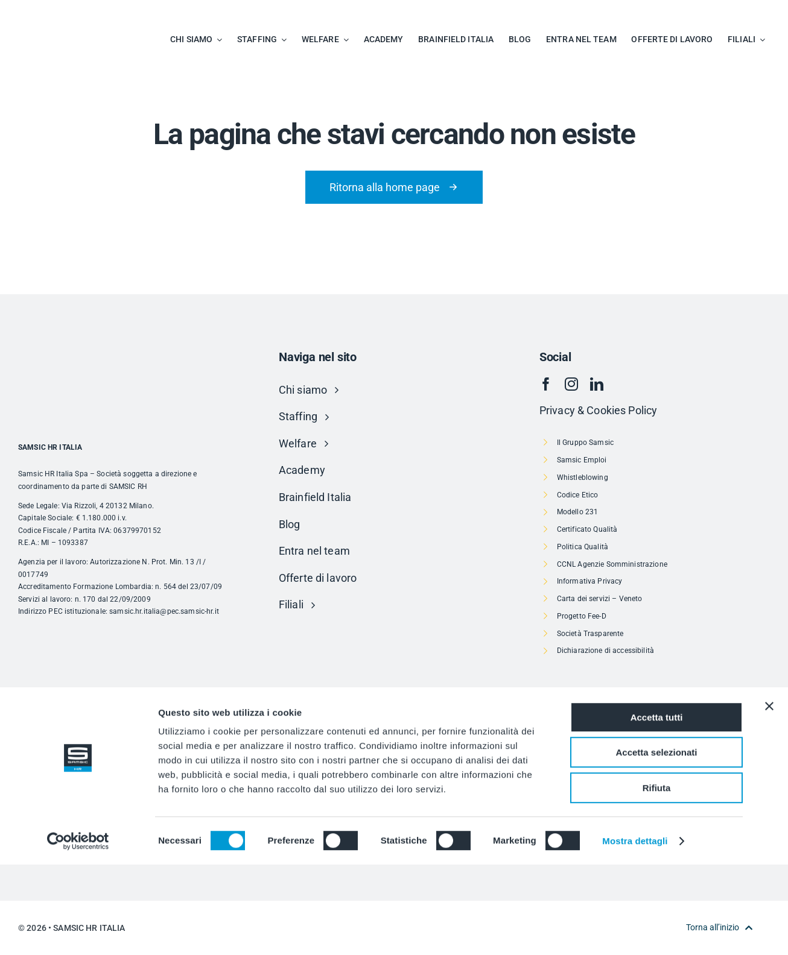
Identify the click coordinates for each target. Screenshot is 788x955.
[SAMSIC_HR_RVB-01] (51, 12)
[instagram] (571, 384)
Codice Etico (578, 495)
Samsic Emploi (582, 460)
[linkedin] (596, 384)
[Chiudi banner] (769, 796)
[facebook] (546, 384)
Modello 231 (578, 512)
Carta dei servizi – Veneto (600, 598)
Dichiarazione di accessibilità (605, 650)
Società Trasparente (590, 633)
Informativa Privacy (590, 581)
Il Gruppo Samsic (585, 442)
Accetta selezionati (656, 843)
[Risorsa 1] (394, 729)
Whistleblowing (582, 477)
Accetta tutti (657, 807)
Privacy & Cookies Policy (598, 410)
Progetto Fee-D (581, 616)
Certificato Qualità (587, 529)
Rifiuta (657, 878)
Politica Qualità (582, 547)
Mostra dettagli (634, 931)
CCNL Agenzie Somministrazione (612, 564)
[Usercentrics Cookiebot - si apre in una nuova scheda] (78, 931)
